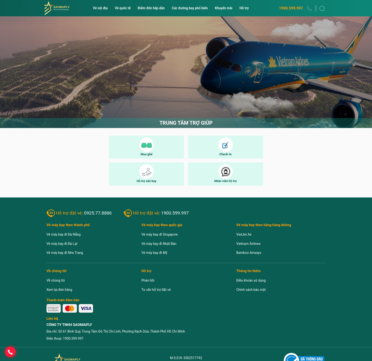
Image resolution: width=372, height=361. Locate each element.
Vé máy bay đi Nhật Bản (159, 244)
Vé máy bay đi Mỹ (154, 253)
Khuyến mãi (223, 8)
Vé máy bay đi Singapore (159, 234)
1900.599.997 (291, 8)
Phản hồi (147, 280)
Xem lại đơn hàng (59, 290)
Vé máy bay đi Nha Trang (64, 253)
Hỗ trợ (244, 8)
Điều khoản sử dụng (251, 280)
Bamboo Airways (248, 253)
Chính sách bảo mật (251, 290)
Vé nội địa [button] (100, 8)
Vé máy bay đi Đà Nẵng (63, 234)
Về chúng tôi (55, 280)
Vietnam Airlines (248, 244)
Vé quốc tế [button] (122, 8)
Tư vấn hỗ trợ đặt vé (156, 290)
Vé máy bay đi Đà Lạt (61, 244)
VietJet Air (244, 234)
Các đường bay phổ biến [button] (190, 8)
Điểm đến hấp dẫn (151, 8)
